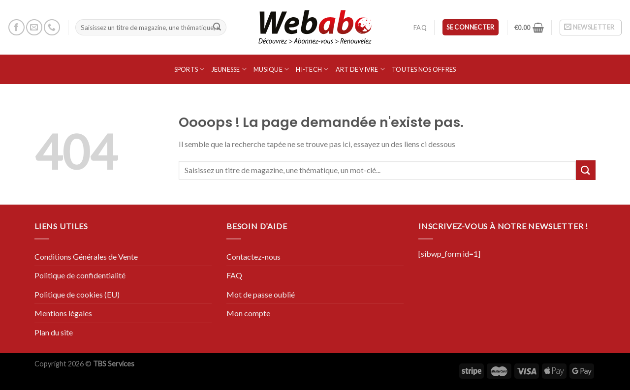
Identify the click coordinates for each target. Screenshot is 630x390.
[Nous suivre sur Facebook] (16, 27)
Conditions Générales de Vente (86, 256)
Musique (271, 69)
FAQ (420, 27)
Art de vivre (360, 69)
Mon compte (248, 313)
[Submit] (217, 27)
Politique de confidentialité (80, 275)
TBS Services (113, 364)
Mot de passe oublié (260, 294)
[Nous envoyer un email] (34, 27)
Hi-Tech (312, 69)
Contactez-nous (253, 256)
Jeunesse (229, 69)
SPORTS (189, 69)
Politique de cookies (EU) (77, 294)
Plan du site (53, 332)
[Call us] (52, 27)
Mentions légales (63, 313)
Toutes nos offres (424, 69)
